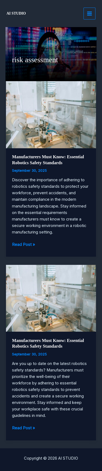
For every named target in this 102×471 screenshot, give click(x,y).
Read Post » (23, 244)
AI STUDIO (16, 13)
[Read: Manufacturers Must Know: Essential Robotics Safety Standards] (51, 114)
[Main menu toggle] (89, 13)
